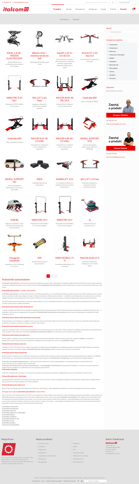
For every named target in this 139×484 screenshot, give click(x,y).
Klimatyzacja (42, 459)
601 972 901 (113, 153)
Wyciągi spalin (42, 462)
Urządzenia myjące (78, 452)
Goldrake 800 (90, 97)
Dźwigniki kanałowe (14, 259)
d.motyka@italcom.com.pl (117, 157)
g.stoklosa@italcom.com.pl (117, 124)
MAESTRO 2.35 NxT (14, 99)
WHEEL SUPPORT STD (89, 139)
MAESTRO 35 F (39, 219)
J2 (90, 219)
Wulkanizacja (42, 452)
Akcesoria (112, 78)
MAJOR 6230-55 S (89, 257)
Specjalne (112, 75)
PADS (39, 179)
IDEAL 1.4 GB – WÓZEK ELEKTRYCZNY (14, 55)
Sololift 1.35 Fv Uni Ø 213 (64, 54)
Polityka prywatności (92, 2)
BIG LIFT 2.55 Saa (90, 179)
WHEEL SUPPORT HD (14, 180)
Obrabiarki (76, 443)
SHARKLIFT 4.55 (64, 179)
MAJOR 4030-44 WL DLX (64, 99)
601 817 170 (113, 120)
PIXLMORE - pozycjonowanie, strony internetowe (90, 478)
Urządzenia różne (78, 459)
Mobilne (111, 58)
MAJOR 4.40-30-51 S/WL (64, 139)
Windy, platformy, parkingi (80, 455)
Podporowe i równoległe (116, 55)
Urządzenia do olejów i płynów (47, 455)
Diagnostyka (42, 449)
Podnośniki (41, 446)
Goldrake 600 (14, 138)
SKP (74, 449)
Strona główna (64, 19)
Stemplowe (112, 61)
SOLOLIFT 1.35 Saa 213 (90, 54)
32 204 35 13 (7, 2)
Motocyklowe (113, 68)
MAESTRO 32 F (64, 219)
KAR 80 (14, 219)
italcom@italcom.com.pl (21, 2)
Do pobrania (103, 2)
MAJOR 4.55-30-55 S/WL (39, 139)
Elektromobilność (78, 462)
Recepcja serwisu (43, 443)
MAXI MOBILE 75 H (65, 259)
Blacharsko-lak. (113, 65)
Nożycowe (112, 51)
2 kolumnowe (113, 44)
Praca (42, 481)
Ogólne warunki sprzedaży (54, 481)
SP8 (40, 257)
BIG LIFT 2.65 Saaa (40, 99)
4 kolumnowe (113, 48)
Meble (75, 446)
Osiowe (111, 71)
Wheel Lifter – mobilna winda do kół (40, 55)
